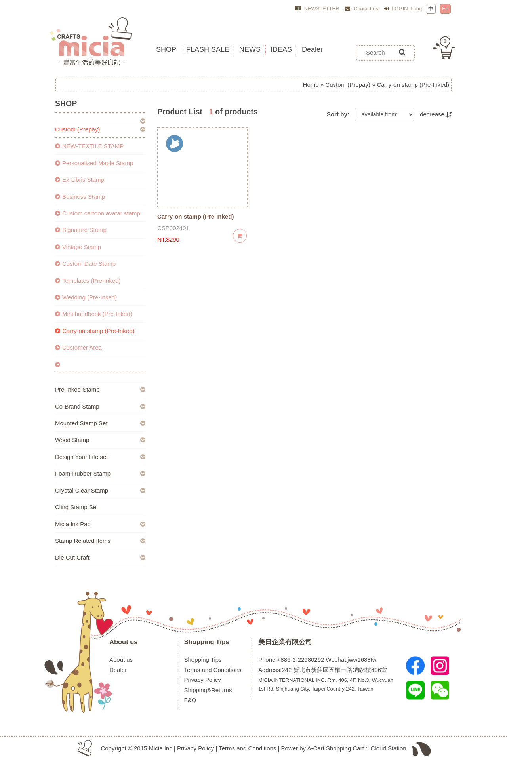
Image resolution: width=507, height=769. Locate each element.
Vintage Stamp (78, 247)
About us (123, 641)
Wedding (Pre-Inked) (86, 297)
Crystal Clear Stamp (81, 490)
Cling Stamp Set (76, 507)
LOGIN (396, 8)
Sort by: (338, 114)
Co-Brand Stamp (77, 406)
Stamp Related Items (83, 540)
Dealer (118, 669)
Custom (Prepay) (347, 84)
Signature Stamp (81, 230)
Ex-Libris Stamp (79, 179)
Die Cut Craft (72, 557)
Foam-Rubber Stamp (83, 473)
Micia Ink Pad (73, 524)
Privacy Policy (202, 679)
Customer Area (78, 347)
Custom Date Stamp (85, 263)
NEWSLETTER (317, 8)
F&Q (190, 700)
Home (311, 84)
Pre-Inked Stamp (77, 389)
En (445, 8)
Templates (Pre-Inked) (88, 280)
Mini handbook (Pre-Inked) (93, 313)
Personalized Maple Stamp (94, 163)
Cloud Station (388, 748)
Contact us (361, 8)
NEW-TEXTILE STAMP (89, 146)
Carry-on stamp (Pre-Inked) (95, 330)
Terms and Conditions (213, 669)
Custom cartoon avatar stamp (97, 213)
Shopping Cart (345, 748)
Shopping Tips (206, 641)
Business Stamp (80, 196)
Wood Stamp (72, 439)
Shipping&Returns (208, 690)
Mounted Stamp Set (81, 423)
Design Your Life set (81, 456)
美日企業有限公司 (285, 641)
